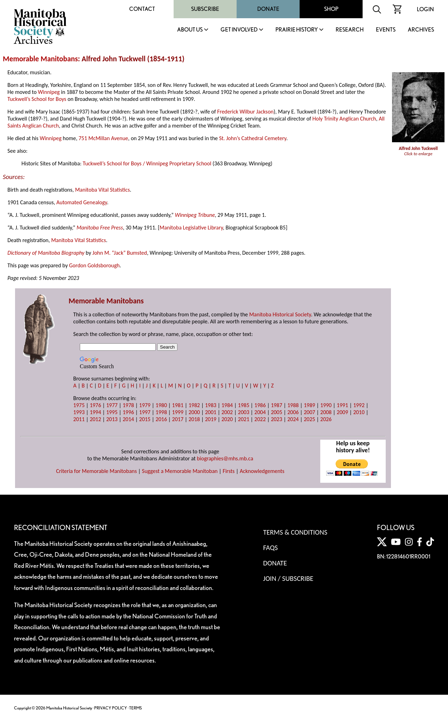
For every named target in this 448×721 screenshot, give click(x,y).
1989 (309, 405)
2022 (260, 419)
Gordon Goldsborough (94, 265)
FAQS (270, 547)
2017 (177, 419)
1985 (243, 405)
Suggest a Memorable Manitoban (180, 471)
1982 (194, 405)
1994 (95, 412)
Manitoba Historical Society (280, 314)
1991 (342, 405)
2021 (243, 419)
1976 (95, 405)
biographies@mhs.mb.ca (225, 458)
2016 (161, 419)
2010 (358, 412)
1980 (161, 405)
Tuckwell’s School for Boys (36, 99)
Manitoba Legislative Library (191, 227)
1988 (293, 405)
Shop (331, 9)
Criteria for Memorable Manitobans (96, 471)
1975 (78, 405)
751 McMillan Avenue (103, 138)
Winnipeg (48, 92)
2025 (309, 419)
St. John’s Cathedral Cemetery (252, 138)
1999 (177, 412)
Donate (268, 9)
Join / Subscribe (288, 578)
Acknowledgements (262, 471)
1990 (325, 405)
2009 (342, 412)
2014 (128, 419)
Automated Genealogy (81, 202)
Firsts (228, 471)
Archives (421, 30)
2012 (95, 419)
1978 (128, 405)
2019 (210, 419)
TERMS (135, 707)
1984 (227, 405)
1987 (276, 405)
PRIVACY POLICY (110, 707)
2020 (227, 419)
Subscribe (205, 9)
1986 (260, 405)
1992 (358, 405)
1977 (111, 405)
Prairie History (296, 30)
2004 (260, 412)
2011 (78, 419)
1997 (144, 412)
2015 (144, 419)
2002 (227, 412)
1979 (144, 405)
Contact (142, 9)
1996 (128, 412)
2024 (293, 419)
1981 (177, 405)
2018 (194, 419)
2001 (210, 412)
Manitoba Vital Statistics (102, 189)
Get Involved (239, 30)
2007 (309, 412)
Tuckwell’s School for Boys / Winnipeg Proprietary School (147, 163)
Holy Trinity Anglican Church (344, 118)
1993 (78, 412)
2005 (276, 412)
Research (350, 30)
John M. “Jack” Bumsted (119, 252)
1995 (111, 412)
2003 (243, 412)
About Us (190, 30)
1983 (210, 405)
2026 (325, 419)
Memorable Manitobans (40, 58)
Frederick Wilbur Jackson (245, 111)
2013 (111, 419)
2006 (293, 412)
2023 (276, 419)
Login (425, 9)
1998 (161, 412)
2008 (325, 412)
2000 (194, 412)
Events (386, 30)
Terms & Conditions (295, 532)
